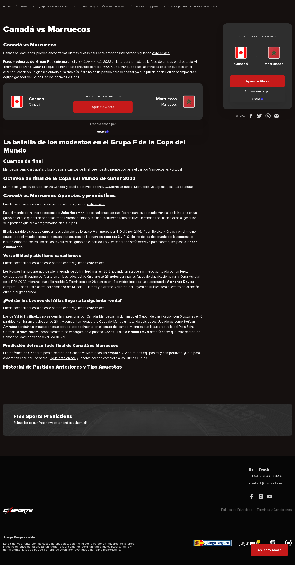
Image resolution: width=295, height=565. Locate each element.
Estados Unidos (75, 218)
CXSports (35, 353)
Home (7, 6)
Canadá (92, 316)
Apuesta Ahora (103, 107)
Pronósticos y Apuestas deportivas (45, 6)
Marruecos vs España (150, 187)
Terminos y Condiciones (274, 510)
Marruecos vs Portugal (165, 169)
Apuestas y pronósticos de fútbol (103, 6)
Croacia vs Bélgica (28, 72)
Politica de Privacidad (236, 510)
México (96, 218)
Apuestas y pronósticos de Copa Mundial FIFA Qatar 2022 (176, 6)
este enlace (161, 53)
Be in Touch (259, 469)
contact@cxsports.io (265, 483)
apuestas (187, 187)
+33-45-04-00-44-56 (265, 476)
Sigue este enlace (63, 358)
